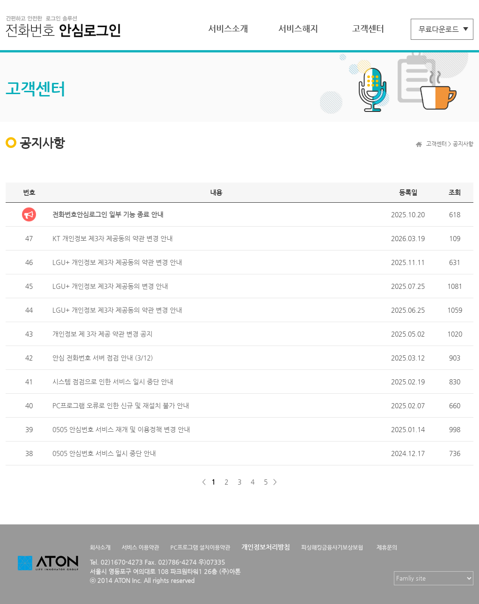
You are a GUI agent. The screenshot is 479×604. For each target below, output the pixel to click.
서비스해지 (298, 28)
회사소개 (100, 547)
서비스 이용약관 (140, 547)
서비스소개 (228, 28)
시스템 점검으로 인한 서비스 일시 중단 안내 (112, 381)
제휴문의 (387, 547)
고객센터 (368, 28)
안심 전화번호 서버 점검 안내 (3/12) (102, 357)
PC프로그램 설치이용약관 (200, 547)
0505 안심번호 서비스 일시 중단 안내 (104, 453)
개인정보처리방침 (265, 547)
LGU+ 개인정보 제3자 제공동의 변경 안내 (110, 286)
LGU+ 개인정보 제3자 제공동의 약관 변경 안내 (117, 262)
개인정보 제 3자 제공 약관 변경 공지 (102, 334)
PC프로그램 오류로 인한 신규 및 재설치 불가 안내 (120, 405)
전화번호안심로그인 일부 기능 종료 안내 (107, 214)
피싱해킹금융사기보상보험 (332, 547)
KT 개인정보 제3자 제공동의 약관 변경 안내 (112, 238)
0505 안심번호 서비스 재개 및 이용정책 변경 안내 (121, 429)
